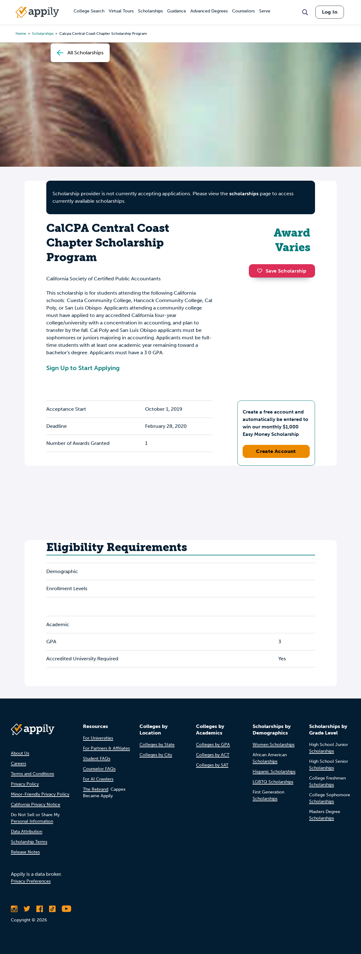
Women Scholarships (274, 744)
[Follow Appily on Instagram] (14, 908)
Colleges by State (157, 744)
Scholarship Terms (29, 841)
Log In (329, 12)
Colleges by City (155, 754)
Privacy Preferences (31, 881)
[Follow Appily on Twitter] (27, 908)
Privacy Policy (25, 784)
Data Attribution (26, 831)
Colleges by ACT (212, 754)
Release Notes (25, 852)
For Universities (98, 738)
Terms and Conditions (32, 773)
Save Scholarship (281, 271)
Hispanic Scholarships (274, 771)
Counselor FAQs (99, 768)
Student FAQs (96, 758)
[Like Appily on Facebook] (39, 908)
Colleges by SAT (212, 765)
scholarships (243, 194)
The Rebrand (95, 789)
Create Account (276, 451)
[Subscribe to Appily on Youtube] (66, 908)
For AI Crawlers (98, 779)
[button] (261, 270)
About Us (20, 753)
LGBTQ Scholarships (273, 781)
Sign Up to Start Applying (83, 368)
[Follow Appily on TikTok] (52, 908)
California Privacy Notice (35, 804)
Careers (18, 763)
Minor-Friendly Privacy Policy (40, 794)
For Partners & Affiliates (106, 748)
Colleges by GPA (213, 744)
